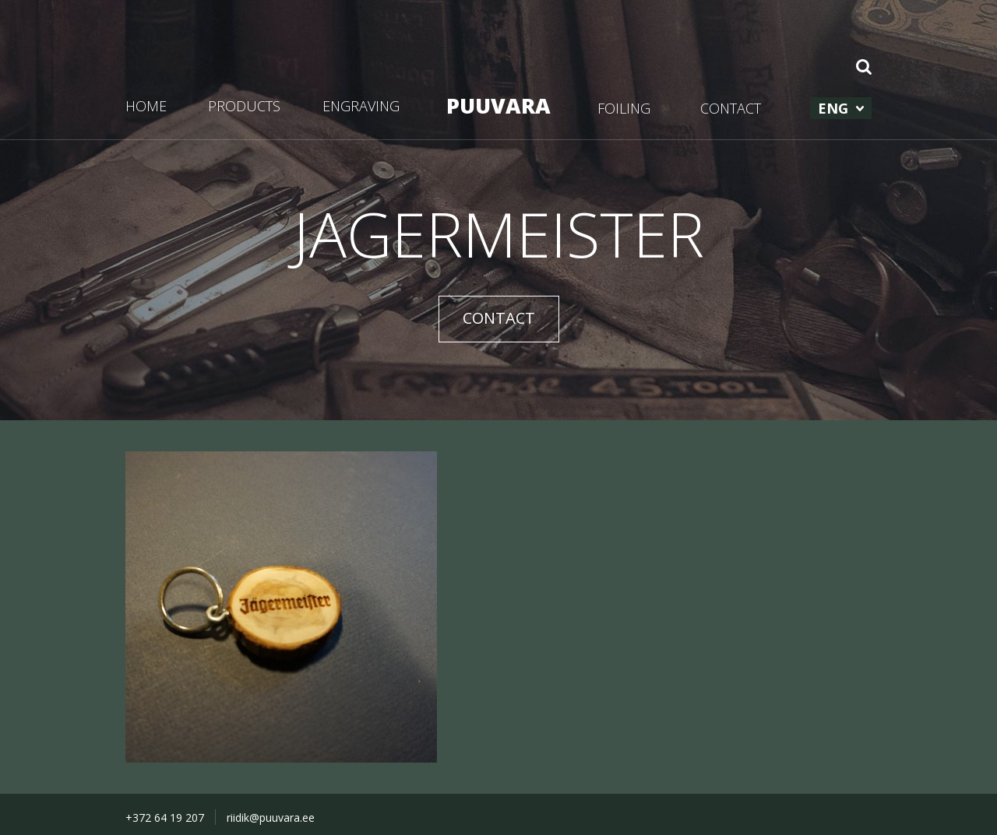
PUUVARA (498, 105)
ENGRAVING (361, 105)
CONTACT (730, 108)
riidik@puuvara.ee (271, 817)
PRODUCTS (244, 105)
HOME (146, 105)
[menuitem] (841, 108)
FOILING (623, 108)
